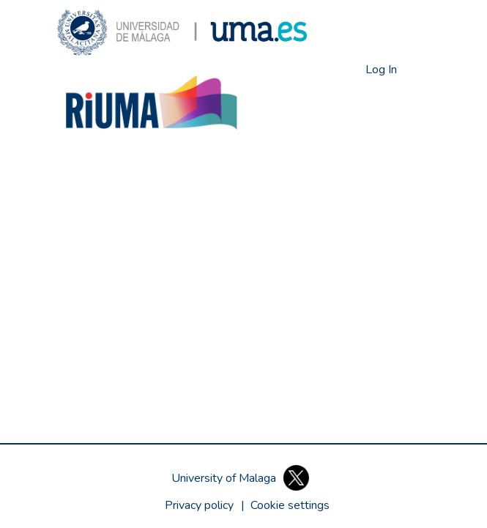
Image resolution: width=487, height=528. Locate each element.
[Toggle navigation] (420, 69)
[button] (182, 32)
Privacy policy (199, 505)
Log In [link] (381, 70)
